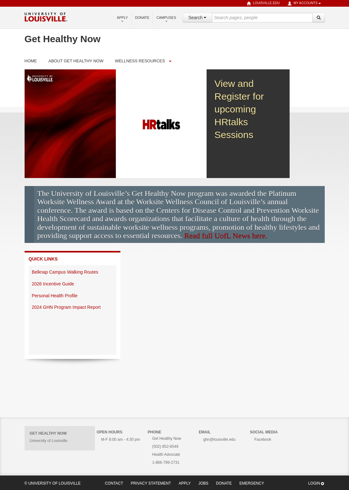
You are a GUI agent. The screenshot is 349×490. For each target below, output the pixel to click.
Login (316, 483)
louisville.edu (263, 3)
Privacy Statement (151, 483)
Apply (122, 19)
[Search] (318, 17)
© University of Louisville (53, 483)
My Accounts (304, 3)
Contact (114, 483)
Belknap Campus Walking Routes (65, 272)
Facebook (262, 439)
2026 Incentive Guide (53, 283)
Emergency (251, 483)
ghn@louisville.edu (219, 439)
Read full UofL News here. (225, 235)
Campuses (166, 19)
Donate (142, 17)
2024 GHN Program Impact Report (67, 307)
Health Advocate (166, 454)
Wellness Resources (140, 60)
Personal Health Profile (55, 295)
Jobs (203, 483)
